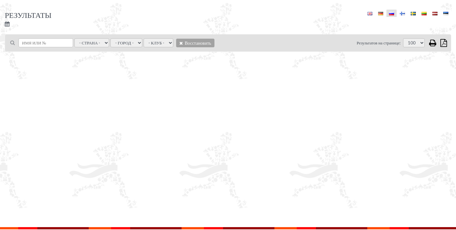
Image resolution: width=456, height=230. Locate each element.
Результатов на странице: (378, 42)
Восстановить (195, 43)
